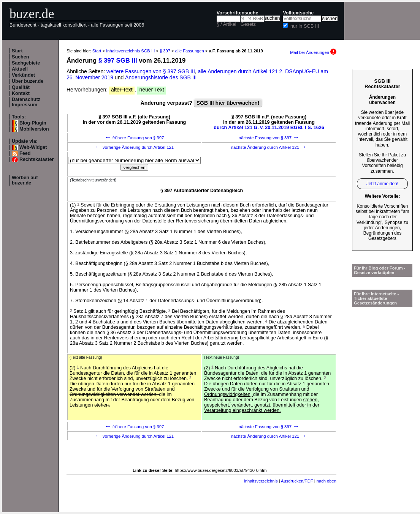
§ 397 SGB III (117, 60)
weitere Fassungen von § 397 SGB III (150, 71)
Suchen (20, 57)
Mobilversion (34, 129)
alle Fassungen (189, 51)
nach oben (326, 481)
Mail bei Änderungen (313, 52)
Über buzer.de (27, 81)
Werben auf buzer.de (25, 180)
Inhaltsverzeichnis (261, 481)
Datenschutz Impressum (26, 102)
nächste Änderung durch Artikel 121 (269, 147)
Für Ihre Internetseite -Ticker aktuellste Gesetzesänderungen (376, 298)
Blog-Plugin (32, 123)
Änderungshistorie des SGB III (161, 77)
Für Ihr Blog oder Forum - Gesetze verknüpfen (380, 270)
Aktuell (20, 69)
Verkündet (23, 75)
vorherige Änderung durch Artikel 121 (134, 147)
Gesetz (248, 24)
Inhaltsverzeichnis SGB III (130, 51)
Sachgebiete (26, 63)
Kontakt (21, 93)
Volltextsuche (298, 13)
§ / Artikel (226, 24)
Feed (24, 153)
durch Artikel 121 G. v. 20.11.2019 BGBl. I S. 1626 (269, 127)
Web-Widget (33, 147)
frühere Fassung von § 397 (134, 138)
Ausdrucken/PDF (297, 481)
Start (17, 51)
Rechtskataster (36, 159)
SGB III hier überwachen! (228, 103)
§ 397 (165, 51)
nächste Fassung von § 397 (269, 138)
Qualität (21, 87)
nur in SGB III (304, 26)
